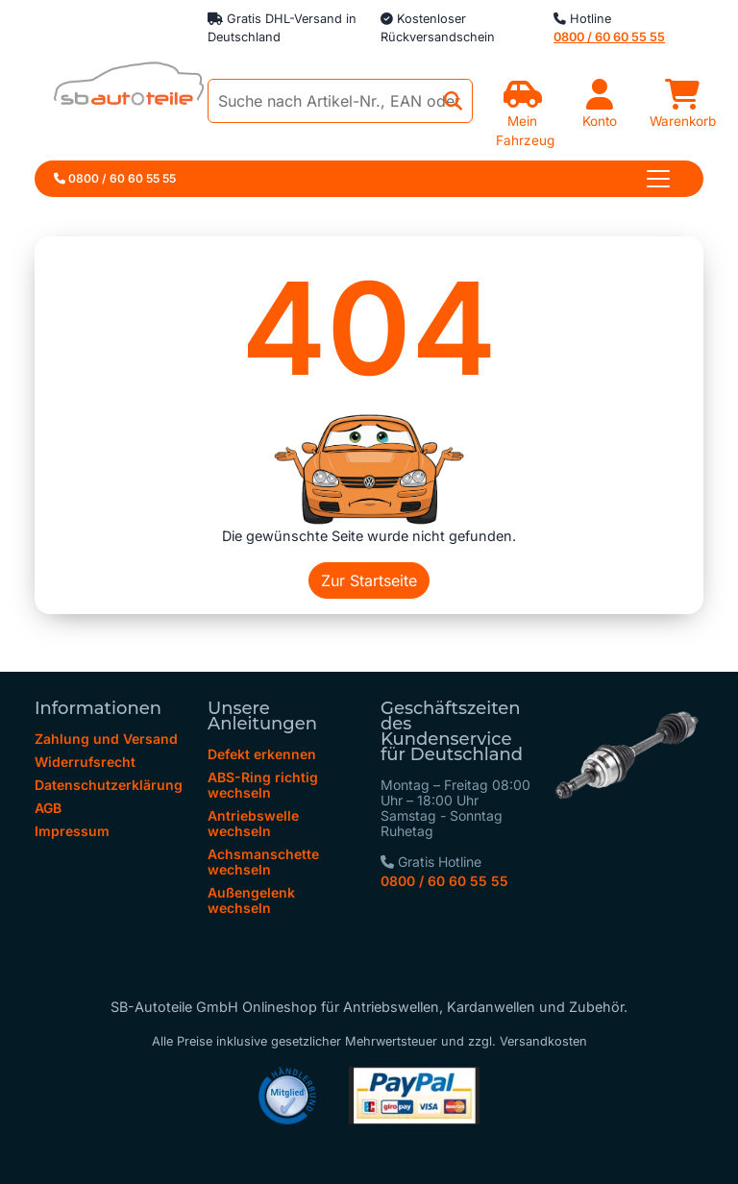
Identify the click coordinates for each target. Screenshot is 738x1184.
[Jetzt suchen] (453, 101)
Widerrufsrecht (85, 761)
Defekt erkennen (262, 754)
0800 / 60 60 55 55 (444, 881)
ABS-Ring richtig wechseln (263, 785)
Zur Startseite (369, 580)
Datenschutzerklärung (109, 785)
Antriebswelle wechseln (253, 823)
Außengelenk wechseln (251, 900)
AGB (48, 808)
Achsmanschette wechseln (263, 861)
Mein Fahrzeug (525, 120)
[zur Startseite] (119, 89)
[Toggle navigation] (658, 178)
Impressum (72, 831)
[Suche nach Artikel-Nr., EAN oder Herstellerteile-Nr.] (340, 101)
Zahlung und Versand (106, 738)
